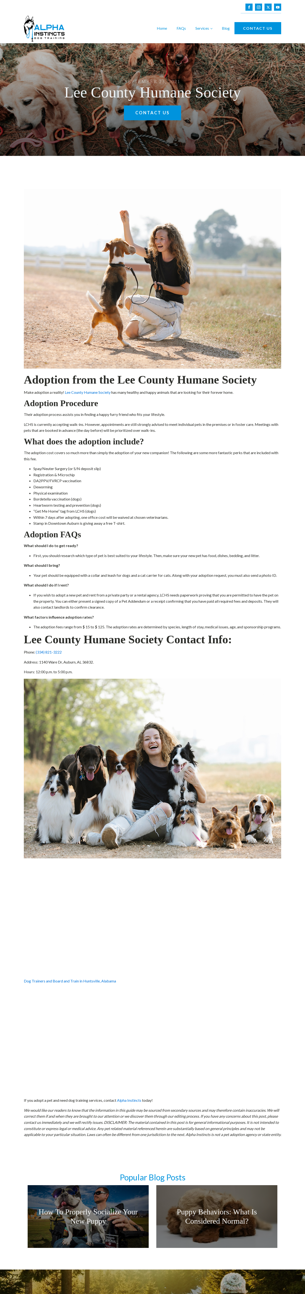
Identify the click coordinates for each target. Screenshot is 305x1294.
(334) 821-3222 (49, 652)
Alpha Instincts (129, 1100)
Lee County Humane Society (88, 392)
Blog (226, 28)
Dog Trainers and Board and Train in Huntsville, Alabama (70, 981)
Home (162, 28)
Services (202, 28)
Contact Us (258, 28)
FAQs (181, 28)
